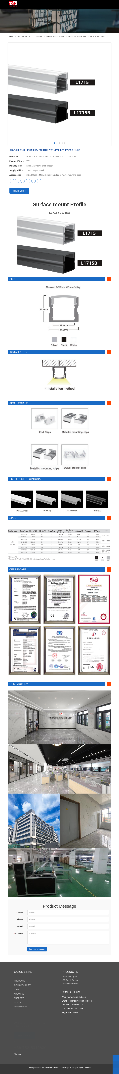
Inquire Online (19, 191)
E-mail (19, 926)
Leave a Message (37, 949)
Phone (20, 919)
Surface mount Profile (55, 37)
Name (19, 912)
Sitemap (17, 1054)
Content (18, 933)
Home (10, 37)
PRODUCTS (22, 37)
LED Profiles (37, 37)
